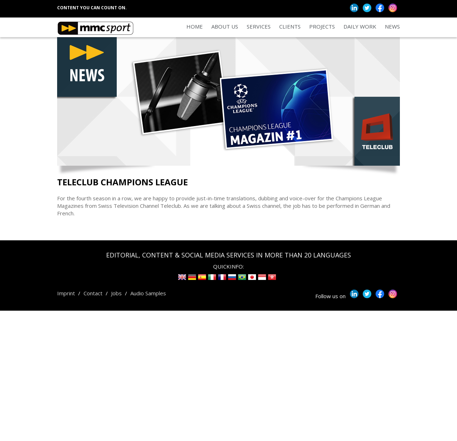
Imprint (66, 293)
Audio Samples (148, 293)
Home (194, 26)
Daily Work (359, 26)
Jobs (116, 293)
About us (224, 26)
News (392, 26)
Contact (93, 293)
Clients (290, 26)
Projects (322, 26)
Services (259, 26)
